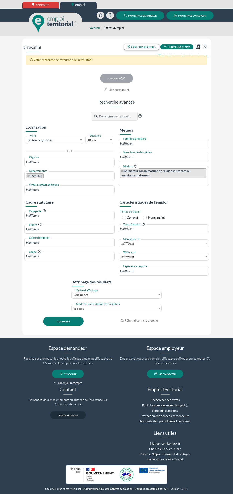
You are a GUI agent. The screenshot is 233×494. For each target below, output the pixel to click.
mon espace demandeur (140, 15)
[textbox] (54, 140)
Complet (132, 217)
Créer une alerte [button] (177, 47)
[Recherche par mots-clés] (118, 116)
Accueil (95, 28)
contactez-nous (68, 415)
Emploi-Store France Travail (165, 459)
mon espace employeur (190, 15)
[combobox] (54, 140)
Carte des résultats (141, 47)
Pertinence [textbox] (80, 295)
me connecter (165, 374)
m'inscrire (68, 374)
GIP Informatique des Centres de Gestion (108, 488)
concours (40, 5)
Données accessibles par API (151, 488)
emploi (78, 5)
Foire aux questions (165, 410)
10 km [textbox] (91, 140)
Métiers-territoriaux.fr (165, 443)
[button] (140, 116)
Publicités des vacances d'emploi (163, 405)
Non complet (156, 217)
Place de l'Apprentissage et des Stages (165, 454)
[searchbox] (69, 162)
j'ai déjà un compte (67, 383)
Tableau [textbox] (78, 308)
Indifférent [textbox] (127, 243)
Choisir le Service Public (165, 449)
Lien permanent (116, 89)
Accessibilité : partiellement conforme (165, 421)
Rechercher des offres (165, 400)
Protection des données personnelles (165, 416)
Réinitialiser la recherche (139, 320)
